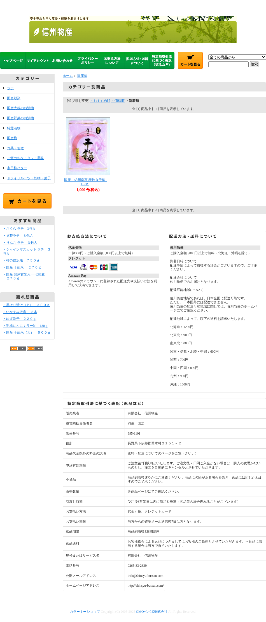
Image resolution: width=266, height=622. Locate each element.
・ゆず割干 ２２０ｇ (19, 319)
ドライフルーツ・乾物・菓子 (29, 178)
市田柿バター (17, 168)
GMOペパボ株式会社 (151, 612)
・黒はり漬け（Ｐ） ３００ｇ (26, 305)
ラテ (10, 88)
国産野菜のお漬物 (20, 118)
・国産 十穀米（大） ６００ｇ (27, 332)
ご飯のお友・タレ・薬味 (25, 158)
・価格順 (118, 101)
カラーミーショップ (85, 612)
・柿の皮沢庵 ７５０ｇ (21, 260)
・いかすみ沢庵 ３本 (20, 312)
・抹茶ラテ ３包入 (18, 236)
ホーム (68, 76)
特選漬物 (13, 128)
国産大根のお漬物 (20, 108)
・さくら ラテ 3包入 (19, 229)
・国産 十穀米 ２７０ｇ (22, 267)
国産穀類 (13, 98)
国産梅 (12, 138)
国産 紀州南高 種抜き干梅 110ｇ (86, 182)
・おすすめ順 (100, 101)
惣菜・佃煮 (15, 148)
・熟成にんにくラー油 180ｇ (25, 326)
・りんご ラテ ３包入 (20, 243)
